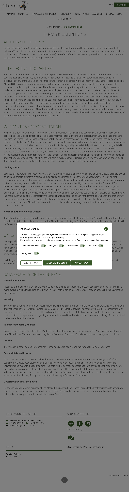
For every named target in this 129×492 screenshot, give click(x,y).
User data (95, 245)
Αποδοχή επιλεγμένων (56, 263)
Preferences (76, 245)
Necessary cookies (34, 245)
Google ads (30, 253)
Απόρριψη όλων (31, 263)
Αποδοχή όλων (81, 263)
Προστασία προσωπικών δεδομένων (92, 240)
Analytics (56, 245)
